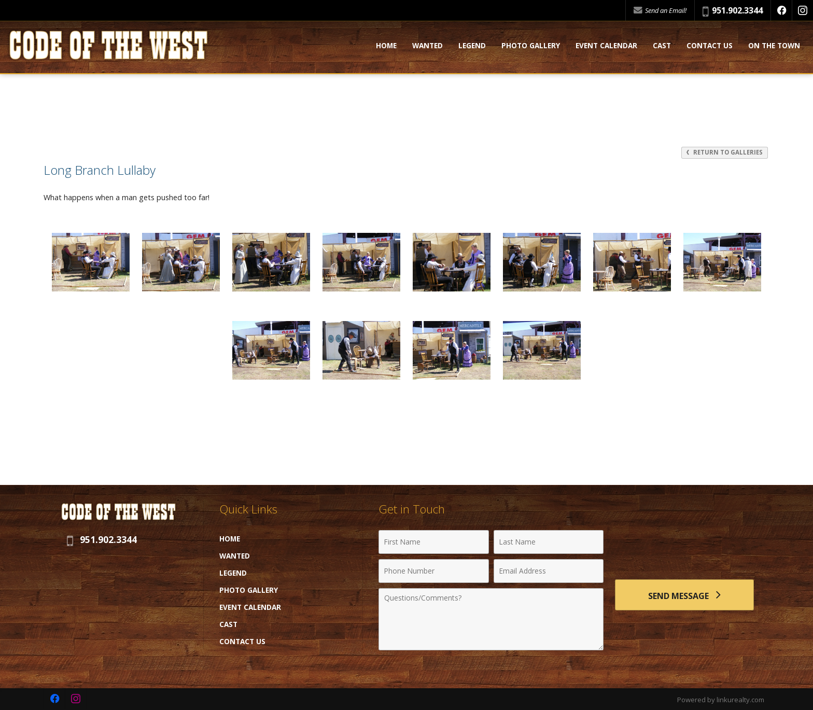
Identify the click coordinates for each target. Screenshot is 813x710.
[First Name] (434, 542)
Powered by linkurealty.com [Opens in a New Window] (720, 699)
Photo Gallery (530, 46)
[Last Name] (549, 542)
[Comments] (491, 619)
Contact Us (709, 46)
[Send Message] (684, 594)
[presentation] (684, 548)
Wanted (427, 46)
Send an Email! (660, 10)
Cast (662, 46)
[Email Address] (549, 571)
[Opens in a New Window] (781, 10)
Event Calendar (606, 46)
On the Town (774, 46)
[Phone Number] (434, 571)
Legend (472, 46)
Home (386, 46)
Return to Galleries (724, 152)
